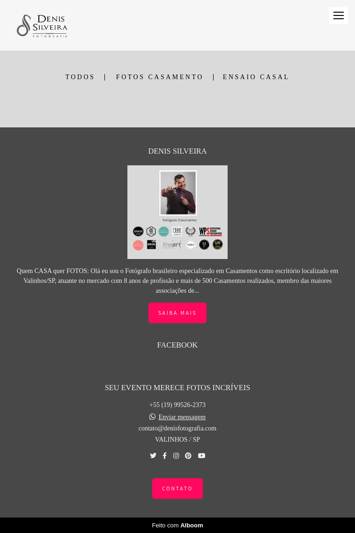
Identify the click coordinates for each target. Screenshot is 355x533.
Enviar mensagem (182, 417)
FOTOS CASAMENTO (160, 77)
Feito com (177, 525)
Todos (80, 77)
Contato (177, 488)
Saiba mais (177, 312)
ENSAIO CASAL (256, 77)
